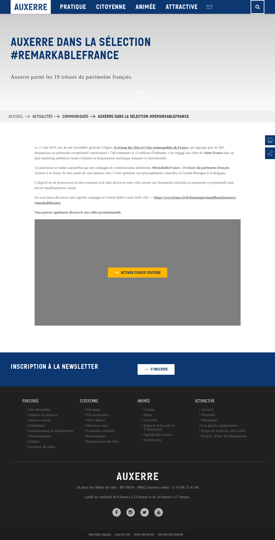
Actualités (42, 116)
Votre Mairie (95, 420)
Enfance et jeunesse (43, 415)
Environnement (40, 436)
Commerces (152, 440)
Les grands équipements (219, 425)
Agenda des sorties (158, 434)
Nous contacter (210, 7)
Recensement (96, 436)
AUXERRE (137, 476)
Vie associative (97, 415)
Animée (145, 6)
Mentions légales (100, 534)
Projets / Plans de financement (224, 436)
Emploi (34, 441)
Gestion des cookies (170, 534)
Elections (93, 409)
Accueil (15, 116)
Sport (148, 415)
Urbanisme (37, 425)
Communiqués (75, 116)
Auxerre (208, 409)
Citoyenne (111, 6)
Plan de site (122, 534)
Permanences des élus (102, 441)
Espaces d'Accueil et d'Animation (159, 427)
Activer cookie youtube (141, 272)
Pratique (73, 6)
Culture (149, 409)
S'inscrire (159, 369)
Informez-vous (97, 425)
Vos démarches (40, 409)
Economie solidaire (100, 431)
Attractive (182, 6)
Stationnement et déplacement (51, 431)
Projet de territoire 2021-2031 (224, 431)
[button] (257, 7)
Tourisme (208, 415)
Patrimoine (210, 420)
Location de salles (42, 447)
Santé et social (39, 420)
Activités (151, 420)
